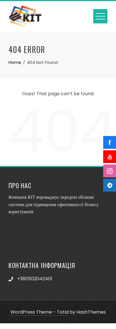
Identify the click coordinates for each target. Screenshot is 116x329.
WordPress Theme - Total (40, 312)
